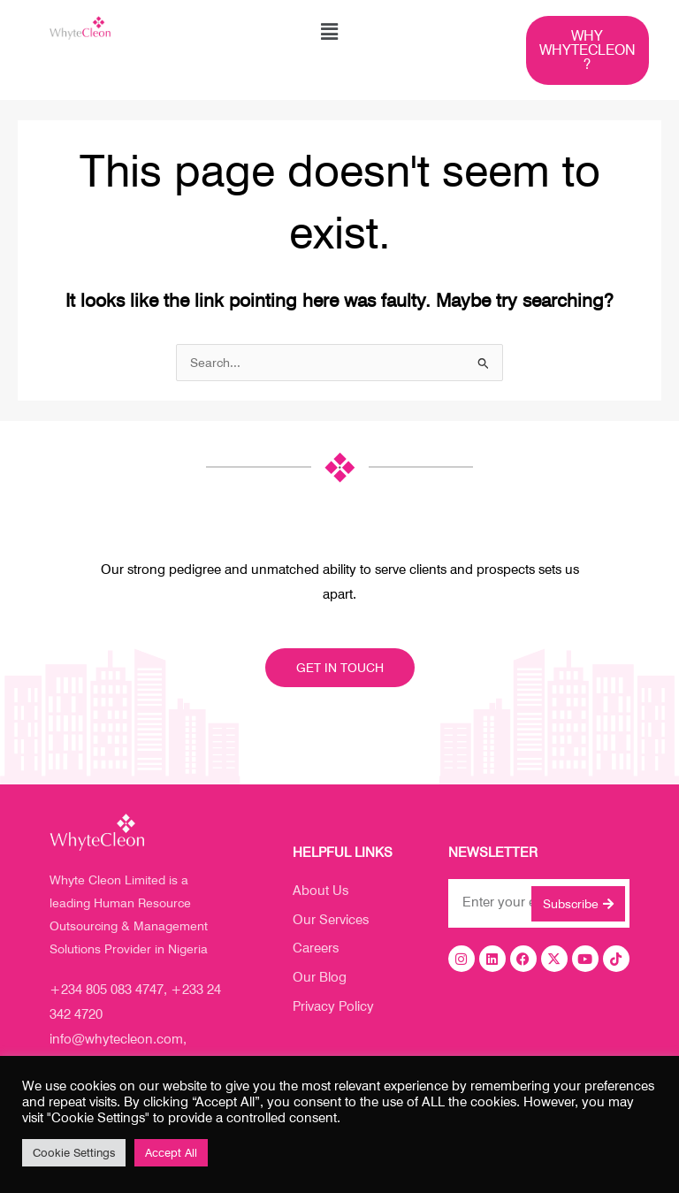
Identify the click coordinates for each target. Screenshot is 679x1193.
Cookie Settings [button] (74, 1152)
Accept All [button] (171, 1152)
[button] (329, 32)
